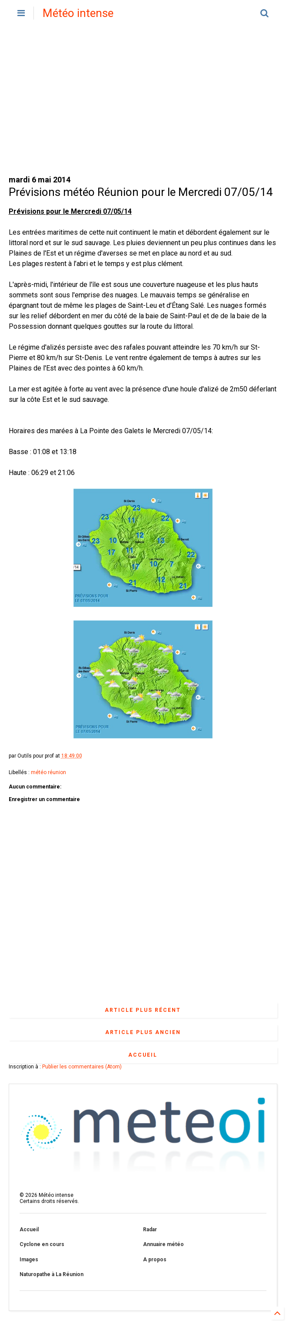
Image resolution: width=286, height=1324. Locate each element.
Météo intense (78, 13)
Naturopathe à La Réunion (51, 1274)
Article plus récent (143, 1010)
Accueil (142, 1055)
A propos (154, 1260)
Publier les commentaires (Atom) (82, 1067)
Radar (150, 1229)
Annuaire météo (163, 1244)
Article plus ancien (143, 1032)
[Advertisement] (143, 100)
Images (29, 1260)
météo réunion (48, 772)
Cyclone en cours (42, 1244)
